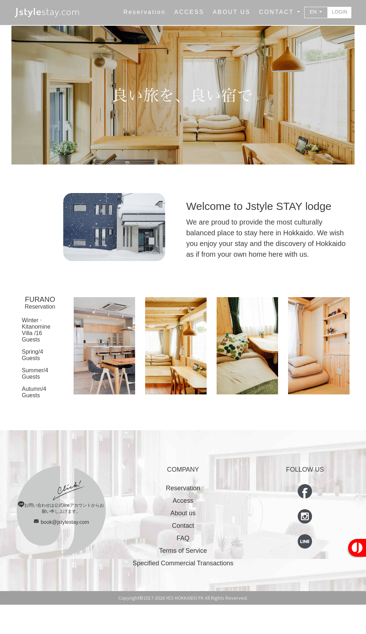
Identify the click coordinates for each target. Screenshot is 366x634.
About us (183, 542)
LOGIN (339, 12)
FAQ (183, 567)
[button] (279, 12)
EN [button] (314, 12)
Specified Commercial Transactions (183, 592)
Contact (183, 555)
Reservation (183, 517)
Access (183, 530)
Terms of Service (183, 580)
